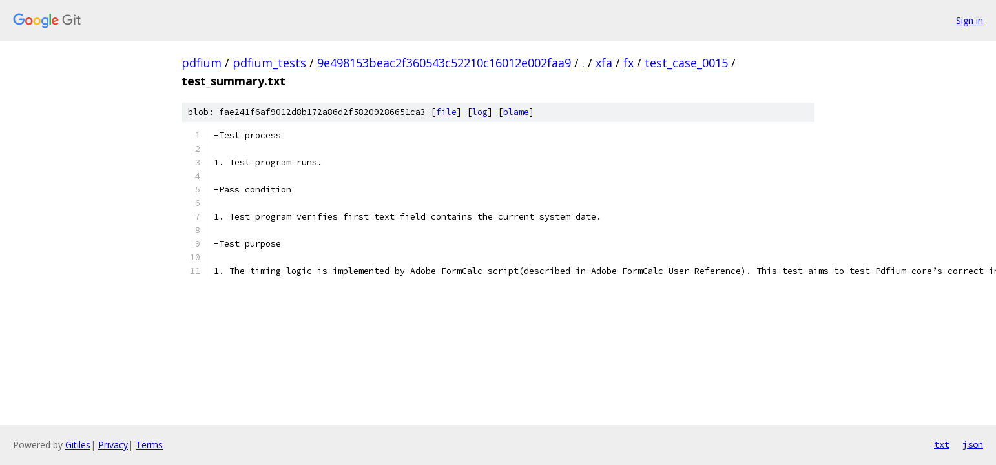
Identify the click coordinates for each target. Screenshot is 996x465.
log (480, 112)
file (446, 112)
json (972, 444)
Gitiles (77, 445)
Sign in (969, 20)
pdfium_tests (269, 62)
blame (516, 112)
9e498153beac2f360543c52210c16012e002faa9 (444, 62)
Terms (149, 445)
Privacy (113, 445)
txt (941, 444)
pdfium (202, 62)
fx (628, 62)
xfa (604, 62)
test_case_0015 (686, 62)
